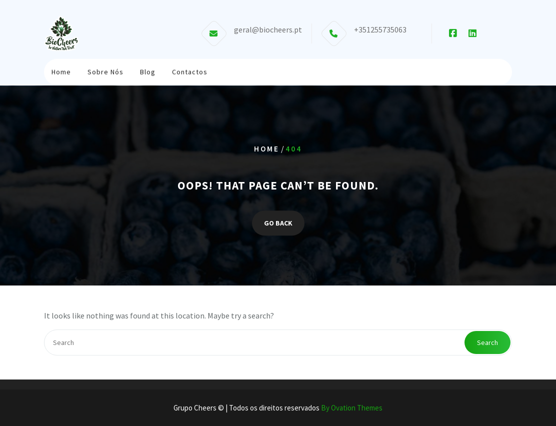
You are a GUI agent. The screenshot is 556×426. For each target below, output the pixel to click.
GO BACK (278, 223)
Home (61, 71)
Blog (148, 71)
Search (487, 342)
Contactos (190, 71)
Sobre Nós (106, 71)
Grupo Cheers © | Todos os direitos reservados (278, 407)
